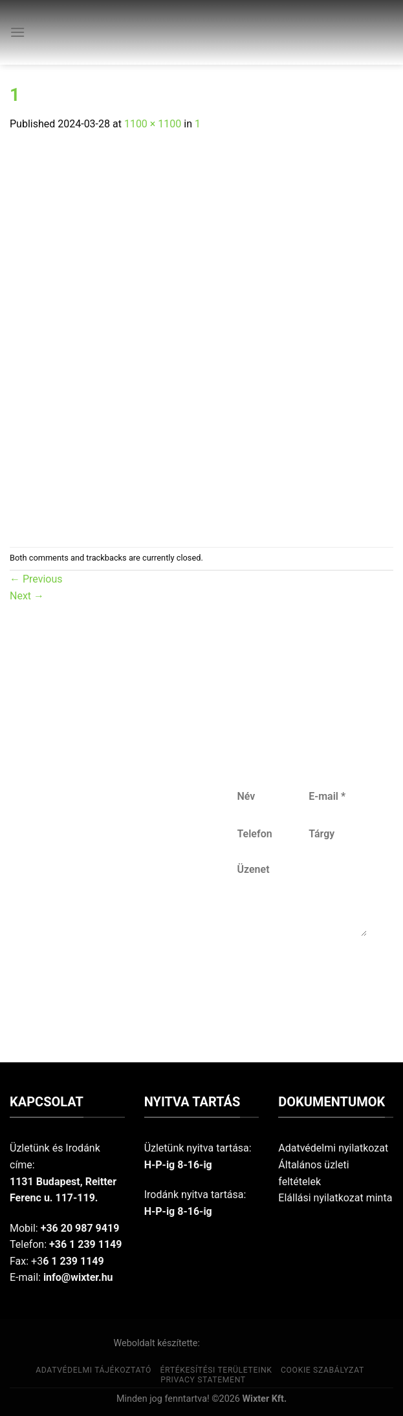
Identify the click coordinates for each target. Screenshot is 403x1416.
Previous (36, 579)
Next (27, 596)
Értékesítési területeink (216, 1370)
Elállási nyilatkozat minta (335, 1198)
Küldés (300, 978)
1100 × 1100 (152, 124)
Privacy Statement (203, 1379)
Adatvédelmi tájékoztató (93, 1370)
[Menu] (17, 32)
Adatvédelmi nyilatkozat (333, 1148)
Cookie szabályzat (322, 1370)
